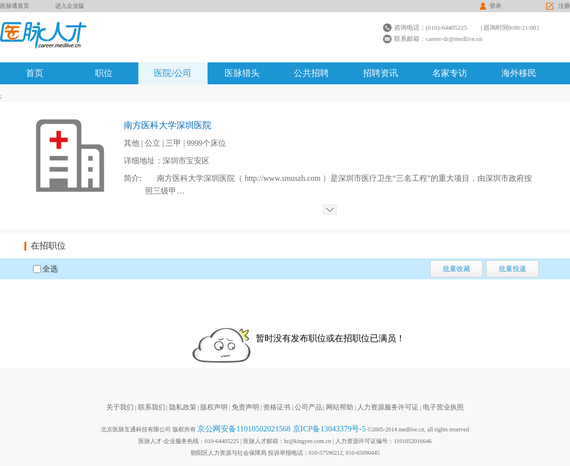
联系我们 (151, 407)
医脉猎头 (242, 73)
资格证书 (276, 407)
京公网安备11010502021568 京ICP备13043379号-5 (281, 429)
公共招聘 (311, 73)
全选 (50, 269)
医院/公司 (172, 73)
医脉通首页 (14, 5)
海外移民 (518, 73)
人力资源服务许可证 (387, 407)
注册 (564, 5)
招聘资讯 (380, 73)
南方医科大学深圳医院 (167, 125)
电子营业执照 (443, 407)
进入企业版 (69, 5)
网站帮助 (339, 407)
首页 (34, 73)
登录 (495, 5)
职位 (104, 73)
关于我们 (119, 407)
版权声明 (214, 407)
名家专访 (449, 73)
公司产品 (308, 407)
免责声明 (245, 407)
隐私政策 (182, 407)
